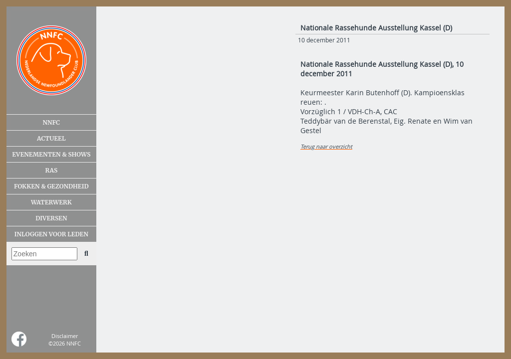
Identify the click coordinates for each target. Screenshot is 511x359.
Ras (51, 170)
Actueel (51, 138)
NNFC (51, 122)
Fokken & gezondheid (51, 186)
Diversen (51, 218)
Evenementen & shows (51, 154)
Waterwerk (51, 202)
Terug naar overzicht (326, 146)
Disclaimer (64, 336)
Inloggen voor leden (51, 234)
